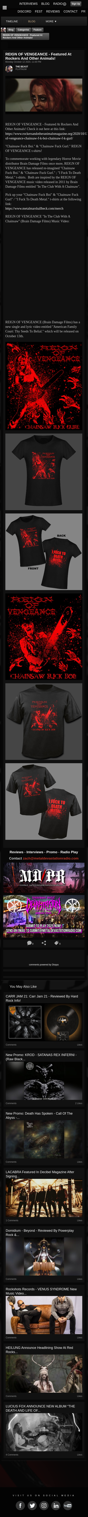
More (51, 21)
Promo (52, 852)
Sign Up (76, 4)
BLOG (45, 3)
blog (31, 21)
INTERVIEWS (28, 3)
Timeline (12, 21)
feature (37, 30)
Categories (23, 30)
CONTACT (71, 11)
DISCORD (24, 11)
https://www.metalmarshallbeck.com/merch (34, 208)
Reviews (17, 852)
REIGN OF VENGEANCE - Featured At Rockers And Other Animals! (22, 36)
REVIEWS (53, 11)
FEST (39, 11)
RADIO (58, 3)
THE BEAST (22, 66)
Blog (11, 30)
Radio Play (69, 852)
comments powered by (44, 964)
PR (83, 11)
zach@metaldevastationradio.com (51, 858)
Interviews (35, 852)
